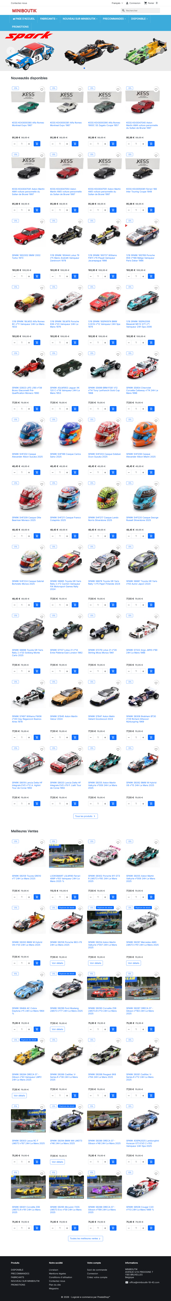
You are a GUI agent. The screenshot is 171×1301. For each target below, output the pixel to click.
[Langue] (116, 3)
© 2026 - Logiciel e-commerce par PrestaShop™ (85, 1297)
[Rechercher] (140, 10)
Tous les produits (85, 816)
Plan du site (55, 1284)
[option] (85, 51)
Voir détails (57, 963)
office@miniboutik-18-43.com (144, 1282)
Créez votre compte (97, 1277)
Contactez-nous (19, 3)
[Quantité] (22, 143)
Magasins (54, 1288)
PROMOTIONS (18, 1284)
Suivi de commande (97, 1269)
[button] (133, 3)
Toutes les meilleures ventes (85, 1238)
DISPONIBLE (17, 1269)
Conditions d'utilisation (60, 1277)
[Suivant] (160, 51)
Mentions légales (57, 1273)
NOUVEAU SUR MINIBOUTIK (25, 1281)
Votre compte (94, 1263)
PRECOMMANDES (20, 1273)
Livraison (53, 1269)
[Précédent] (10, 51)
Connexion (92, 1273)
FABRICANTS (17, 1277)
